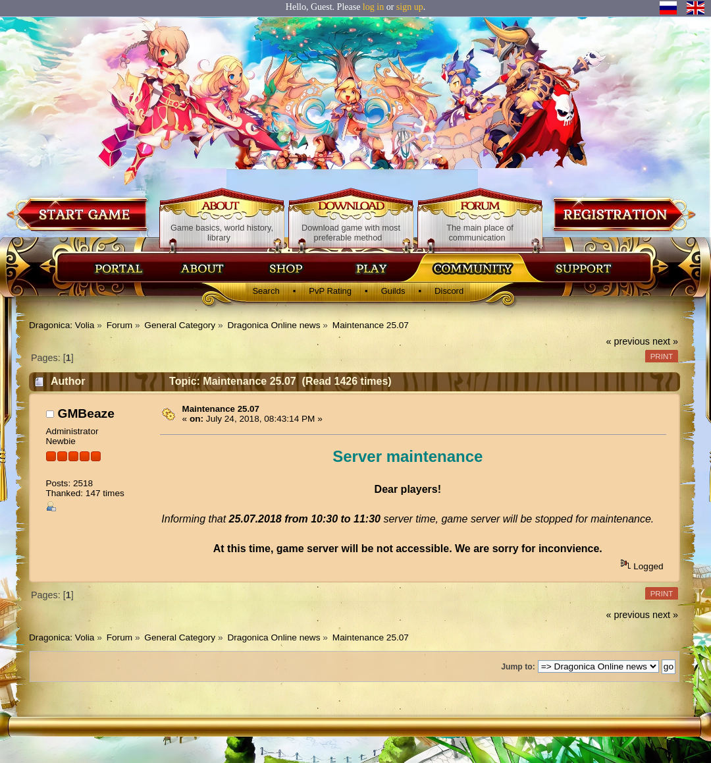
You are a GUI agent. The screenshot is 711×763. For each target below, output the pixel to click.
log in (373, 7)
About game (222, 206)
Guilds (393, 291)
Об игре (202, 268)
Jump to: (518, 666)
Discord (448, 291)
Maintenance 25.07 (220, 409)
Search (265, 291)
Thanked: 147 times (84, 493)
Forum (480, 206)
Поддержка (583, 268)
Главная (118, 268)
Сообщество (472, 268)
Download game (78, 214)
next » (665, 341)
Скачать (373, 268)
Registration (623, 214)
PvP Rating (330, 291)
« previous (628, 341)
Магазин (286, 268)
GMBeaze (85, 413)
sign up (409, 7)
